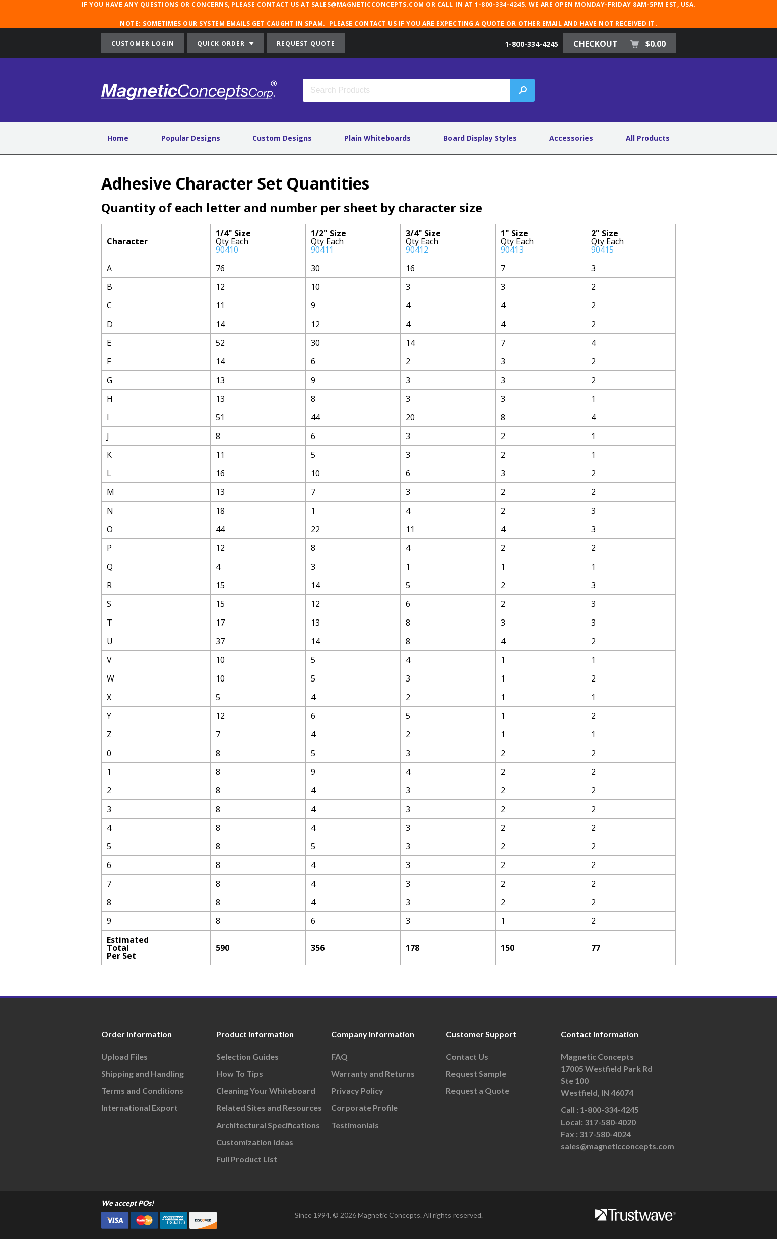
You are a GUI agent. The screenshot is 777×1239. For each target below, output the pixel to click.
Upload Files (124, 1056)
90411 (322, 249)
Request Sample (476, 1073)
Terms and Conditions (142, 1090)
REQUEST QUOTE (306, 43)
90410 (227, 249)
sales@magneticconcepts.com (617, 1146)
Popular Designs (190, 138)
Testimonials (355, 1125)
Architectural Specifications (268, 1125)
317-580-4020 (610, 1122)
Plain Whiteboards (377, 138)
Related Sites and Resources (269, 1107)
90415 (602, 249)
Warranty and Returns (373, 1073)
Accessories (571, 138)
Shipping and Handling (142, 1073)
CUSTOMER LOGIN (142, 43)
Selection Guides (247, 1056)
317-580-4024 (605, 1134)
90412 (417, 249)
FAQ (339, 1056)
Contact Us (467, 1056)
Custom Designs (282, 138)
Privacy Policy (357, 1090)
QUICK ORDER (225, 43)
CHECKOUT (619, 43)
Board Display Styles (480, 138)
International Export (139, 1107)
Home (117, 138)
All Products (648, 138)
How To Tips (239, 1073)
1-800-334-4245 (531, 44)
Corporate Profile (364, 1107)
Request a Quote (477, 1090)
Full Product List (246, 1159)
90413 (512, 249)
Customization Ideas (254, 1142)
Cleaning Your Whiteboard (265, 1090)
